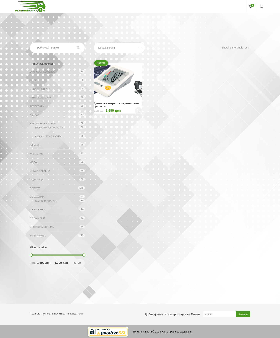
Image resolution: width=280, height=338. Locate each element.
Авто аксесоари (40, 97)
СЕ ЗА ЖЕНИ (37, 209)
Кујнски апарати (46, 200)
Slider (34, 80)
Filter (77, 262)
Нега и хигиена (40, 171)
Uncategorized (40, 89)
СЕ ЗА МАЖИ (37, 218)
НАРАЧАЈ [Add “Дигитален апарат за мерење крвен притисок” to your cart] (138, 110)
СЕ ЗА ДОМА (37, 196)
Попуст (35, 188)
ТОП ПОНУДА (37, 235)
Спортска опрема (42, 227)
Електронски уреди (43, 123)
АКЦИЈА (34, 115)
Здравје (35, 145)
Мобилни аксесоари (49, 127)
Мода (33, 162)
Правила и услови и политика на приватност (56, 313)
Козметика (37, 153)
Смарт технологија (48, 136)
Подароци (36, 179)
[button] (119, 47)
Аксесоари (37, 106)
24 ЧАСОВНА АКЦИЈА (42, 71)
